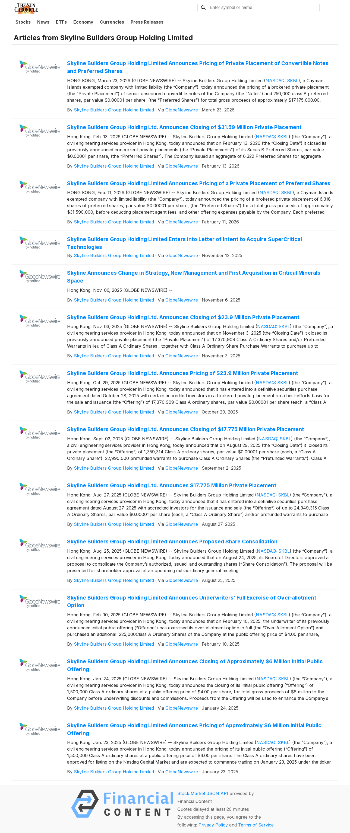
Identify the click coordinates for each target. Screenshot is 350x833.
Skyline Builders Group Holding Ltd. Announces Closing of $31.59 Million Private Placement (184, 127)
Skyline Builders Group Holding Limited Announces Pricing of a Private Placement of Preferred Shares (198, 183)
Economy (83, 22)
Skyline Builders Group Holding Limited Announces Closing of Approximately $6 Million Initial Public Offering (195, 665)
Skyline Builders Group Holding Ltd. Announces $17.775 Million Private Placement (171, 485)
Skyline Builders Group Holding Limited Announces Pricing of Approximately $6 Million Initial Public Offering (194, 729)
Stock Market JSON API (202, 793)
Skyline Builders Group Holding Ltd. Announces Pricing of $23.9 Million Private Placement (182, 373)
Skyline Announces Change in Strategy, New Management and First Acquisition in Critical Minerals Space (193, 277)
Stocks (23, 22)
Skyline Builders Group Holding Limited (114, 110)
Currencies (112, 22)
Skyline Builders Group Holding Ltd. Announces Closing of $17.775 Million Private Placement (185, 429)
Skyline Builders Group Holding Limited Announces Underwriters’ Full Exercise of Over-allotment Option (191, 601)
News (43, 22)
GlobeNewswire (181, 110)
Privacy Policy (213, 825)
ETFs (61, 22)
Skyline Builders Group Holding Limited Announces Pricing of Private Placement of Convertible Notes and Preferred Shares (198, 67)
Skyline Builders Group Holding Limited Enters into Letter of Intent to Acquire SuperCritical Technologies (184, 243)
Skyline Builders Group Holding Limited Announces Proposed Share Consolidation (172, 541)
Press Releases (147, 22)
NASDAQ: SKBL (282, 80)
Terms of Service (256, 825)
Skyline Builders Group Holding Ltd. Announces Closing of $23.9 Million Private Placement (183, 317)
